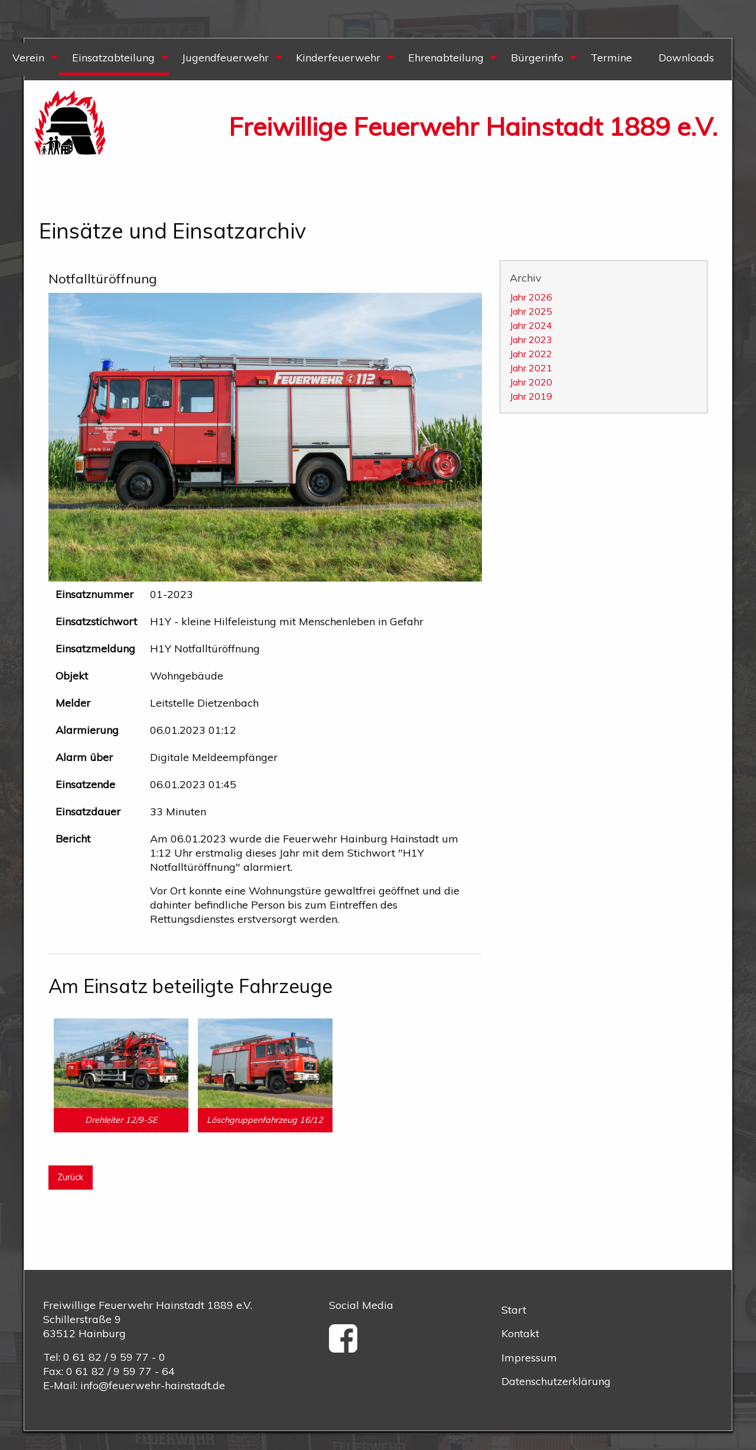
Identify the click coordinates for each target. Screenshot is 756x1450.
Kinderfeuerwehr (338, 57)
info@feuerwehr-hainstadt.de (152, 1385)
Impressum (529, 1357)
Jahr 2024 (531, 325)
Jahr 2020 (531, 382)
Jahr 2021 (531, 368)
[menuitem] (113, 59)
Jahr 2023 (531, 339)
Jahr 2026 (531, 297)
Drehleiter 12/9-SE (121, 1120)
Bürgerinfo (537, 57)
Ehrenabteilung (446, 57)
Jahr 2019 (531, 396)
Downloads (686, 57)
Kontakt (520, 1333)
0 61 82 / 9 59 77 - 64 (120, 1371)
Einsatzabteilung (113, 57)
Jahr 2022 (531, 354)
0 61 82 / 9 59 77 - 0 (114, 1357)
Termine (611, 57)
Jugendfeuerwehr (225, 57)
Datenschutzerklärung (556, 1381)
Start (513, 1310)
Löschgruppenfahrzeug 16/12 (265, 1120)
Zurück (70, 1177)
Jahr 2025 (531, 311)
